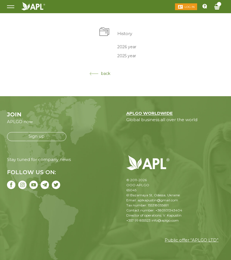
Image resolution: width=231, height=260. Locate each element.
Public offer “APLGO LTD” (191, 240)
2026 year (126, 46)
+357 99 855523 (138, 220)
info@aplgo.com (165, 220)
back (100, 73)
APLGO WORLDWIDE (149, 113)
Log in (190, 7)
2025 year (126, 55)
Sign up (37, 136)
